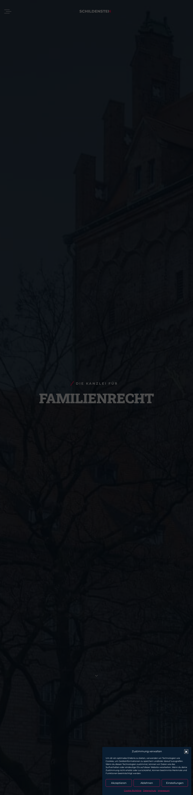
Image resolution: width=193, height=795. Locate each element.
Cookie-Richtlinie (132, 790)
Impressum (164, 790)
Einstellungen (175, 783)
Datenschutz (149, 790)
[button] (186, 751)
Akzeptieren (118, 783)
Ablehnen (147, 783)
